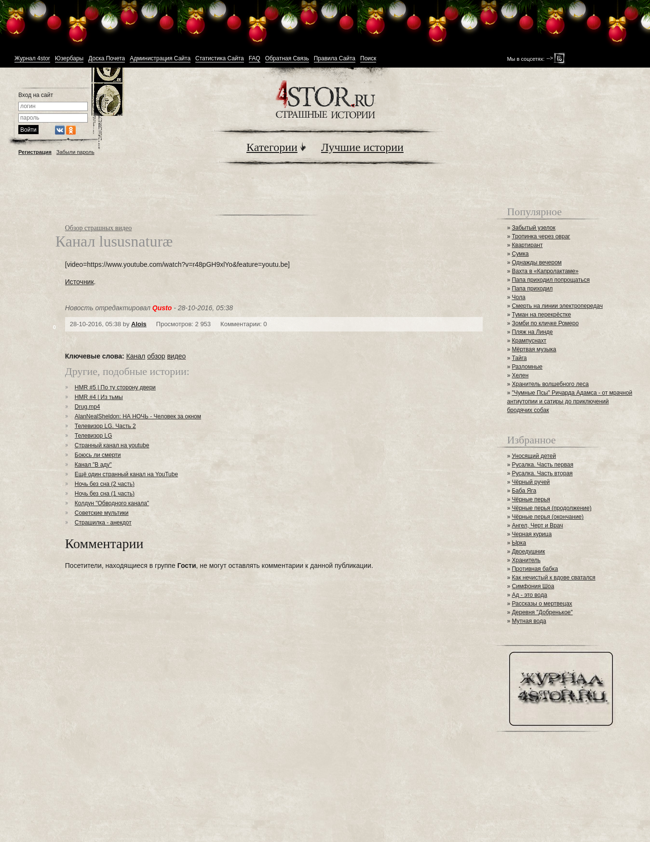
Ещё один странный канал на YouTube (126, 474)
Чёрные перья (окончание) (547, 516)
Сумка (520, 253)
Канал (136, 356)
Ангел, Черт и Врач (537, 525)
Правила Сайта (334, 58)
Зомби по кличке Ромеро (545, 323)
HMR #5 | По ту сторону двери (115, 387)
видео (176, 356)
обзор (156, 356)
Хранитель (526, 560)
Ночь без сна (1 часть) (105, 493)
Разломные (527, 366)
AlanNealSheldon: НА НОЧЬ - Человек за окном (138, 416)
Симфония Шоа (533, 586)
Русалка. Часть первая (542, 464)
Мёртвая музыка (534, 349)
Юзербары (69, 58)
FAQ (254, 58)
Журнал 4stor (32, 58)
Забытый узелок (533, 227)
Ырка (519, 542)
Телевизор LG (93, 435)
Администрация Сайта (160, 58)
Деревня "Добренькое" (542, 612)
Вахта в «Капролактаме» (545, 271)
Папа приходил (532, 288)
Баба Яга (524, 490)
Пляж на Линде (532, 332)
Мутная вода (529, 621)
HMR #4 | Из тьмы (99, 397)
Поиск (368, 58)
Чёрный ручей (531, 482)
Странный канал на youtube (112, 445)
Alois (139, 324)
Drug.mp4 (87, 406)
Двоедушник (528, 551)
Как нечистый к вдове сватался (553, 577)
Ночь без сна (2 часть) (105, 484)
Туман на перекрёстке (541, 314)
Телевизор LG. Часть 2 (105, 426)
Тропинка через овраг (541, 236)
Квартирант (527, 245)
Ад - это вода (529, 595)
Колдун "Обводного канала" (112, 503)
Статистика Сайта (219, 58)
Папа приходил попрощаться (551, 279)
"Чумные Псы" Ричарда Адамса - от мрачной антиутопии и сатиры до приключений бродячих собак (569, 401)
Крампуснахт (529, 340)
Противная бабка (535, 569)
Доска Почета (106, 58)
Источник (79, 282)
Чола (518, 297)
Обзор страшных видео (98, 228)
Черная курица (532, 534)
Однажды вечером (536, 262)
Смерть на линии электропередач (557, 306)
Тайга (519, 358)
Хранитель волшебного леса (550, 384)
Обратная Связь (287, 58)
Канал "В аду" (93, 464)
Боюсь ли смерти (98, 455)
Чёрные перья (531, 499)
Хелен (520, 375)
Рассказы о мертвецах (542, 603)
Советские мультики (102, 513)
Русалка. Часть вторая (542, 473)
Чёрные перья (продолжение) (551, 508)
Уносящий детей (534, 456)
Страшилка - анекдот (103, 522)
